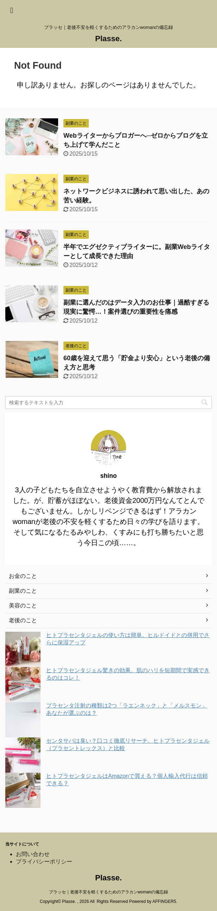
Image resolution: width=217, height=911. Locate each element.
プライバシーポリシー (44, 862)
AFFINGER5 (164, 901)
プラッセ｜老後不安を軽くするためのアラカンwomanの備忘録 (108, 892)
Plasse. (108, 38)
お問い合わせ (33, 854)
